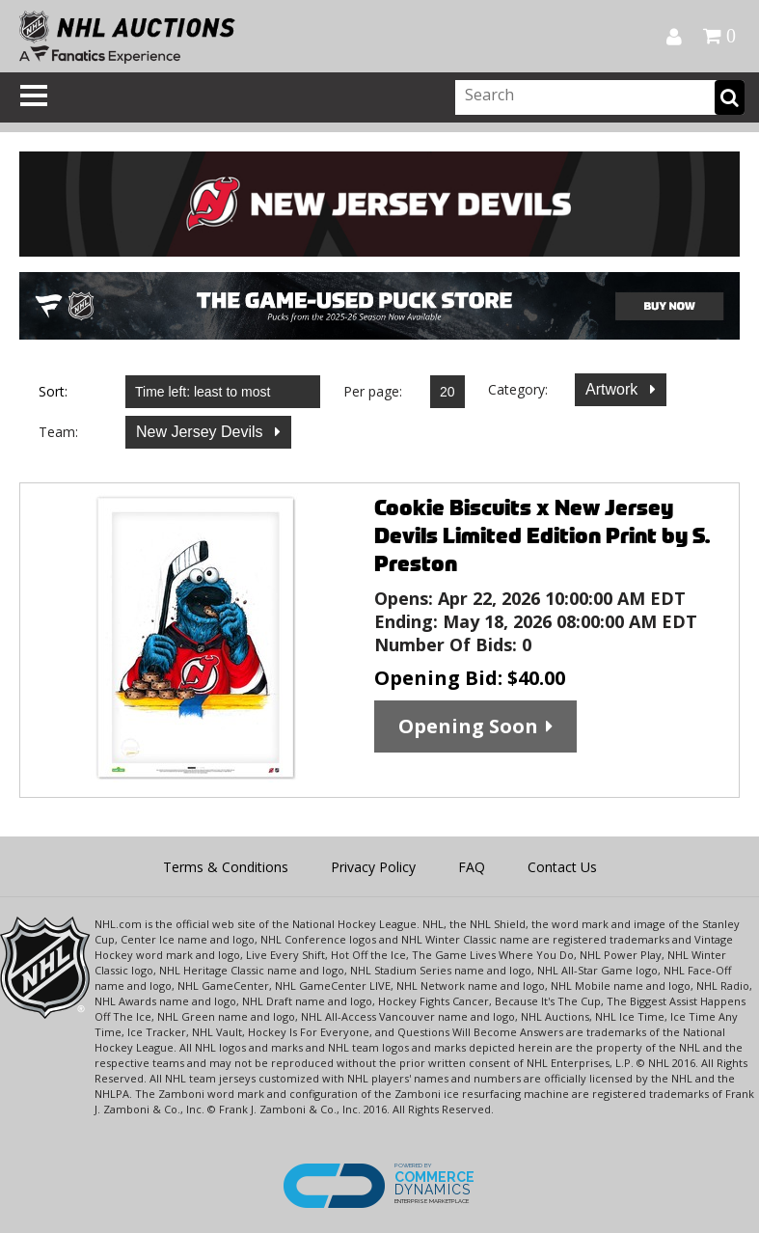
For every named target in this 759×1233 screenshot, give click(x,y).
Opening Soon (468, 726)
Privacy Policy (373, 867)
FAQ (471, 867)
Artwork (613, 389)
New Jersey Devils (201, 432)
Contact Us (562, 867)
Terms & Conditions (225, 867)
